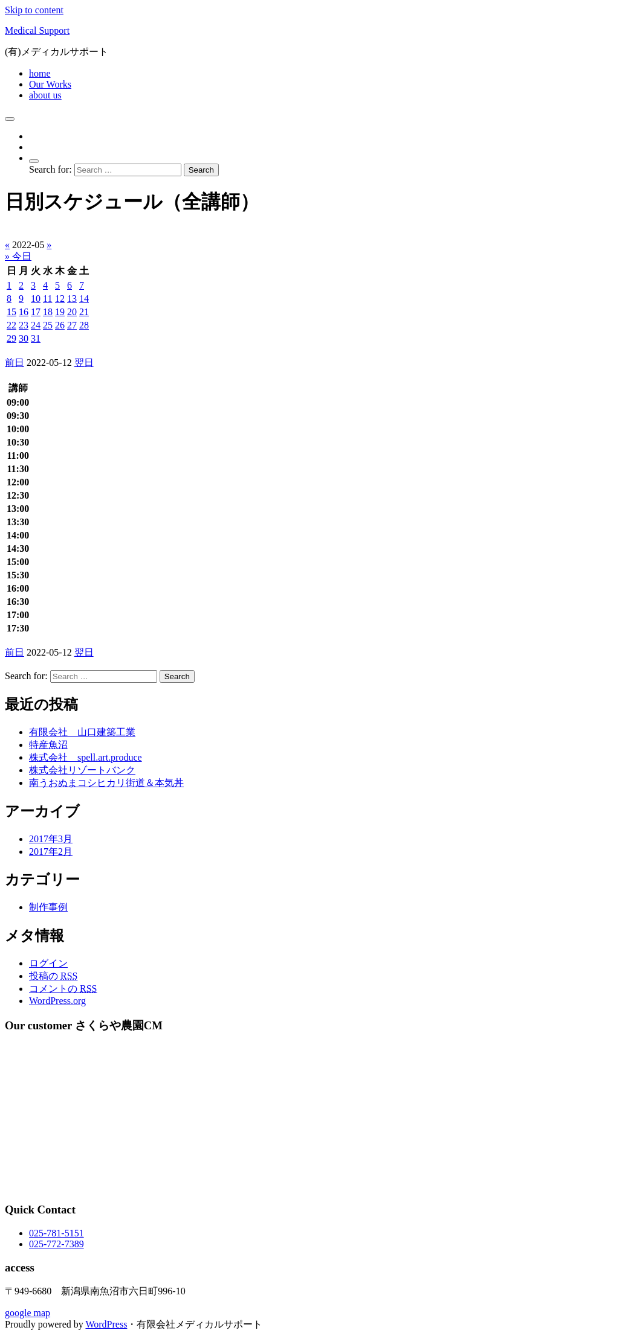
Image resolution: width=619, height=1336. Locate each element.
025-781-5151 (56, 1233)
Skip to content (34, 10)
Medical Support (37, 30)
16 (23, 312)
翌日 (84, 362)
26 (60, 325)
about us (45, 95)
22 (11, 325)
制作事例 (48, 907)
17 (36, 312)
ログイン (48, 963)
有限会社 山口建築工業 (82, 732)
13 (72, 298)
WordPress (106, 1324)
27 (72, 325)
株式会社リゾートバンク (82, 770)
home (40, 73)
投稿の (53, 976)
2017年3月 (51, 839)
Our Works (50, 84)
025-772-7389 (56, 1244)
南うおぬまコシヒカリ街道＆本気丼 (106, 783)
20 (72, 312)
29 (11, 338)
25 (48, 325)
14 (84, 298)
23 (23, 325)
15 (11, 312)
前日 (14, 362)
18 (48, 312)
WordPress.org (57, 1001)
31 (36, 338)
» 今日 (18, 256)
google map (27, 1313)
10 (36, 298)
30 (23, 338)
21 (84, 312)
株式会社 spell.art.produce (85, 757)
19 (60, 312)
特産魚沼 (48, 745)
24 (36, 325)
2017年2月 (51, 851)
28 (84, 325)
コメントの (63, 988)
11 (47, 298)
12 (60, 298)
